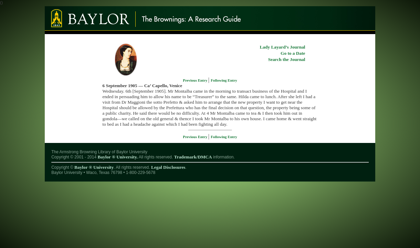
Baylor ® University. (117, 156)
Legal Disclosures (168, 167)
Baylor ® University (94, 167)
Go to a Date (293, 53)
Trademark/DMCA (193, 156)
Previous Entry (195, 80)
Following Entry (224, 80)
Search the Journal (286, 59)
